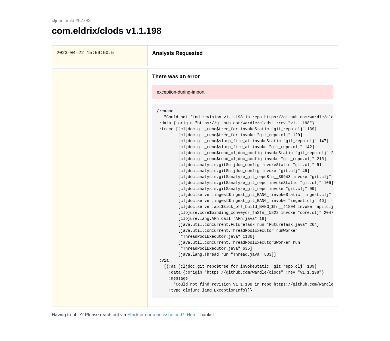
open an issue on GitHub (170, 314)
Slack (132, 314)
